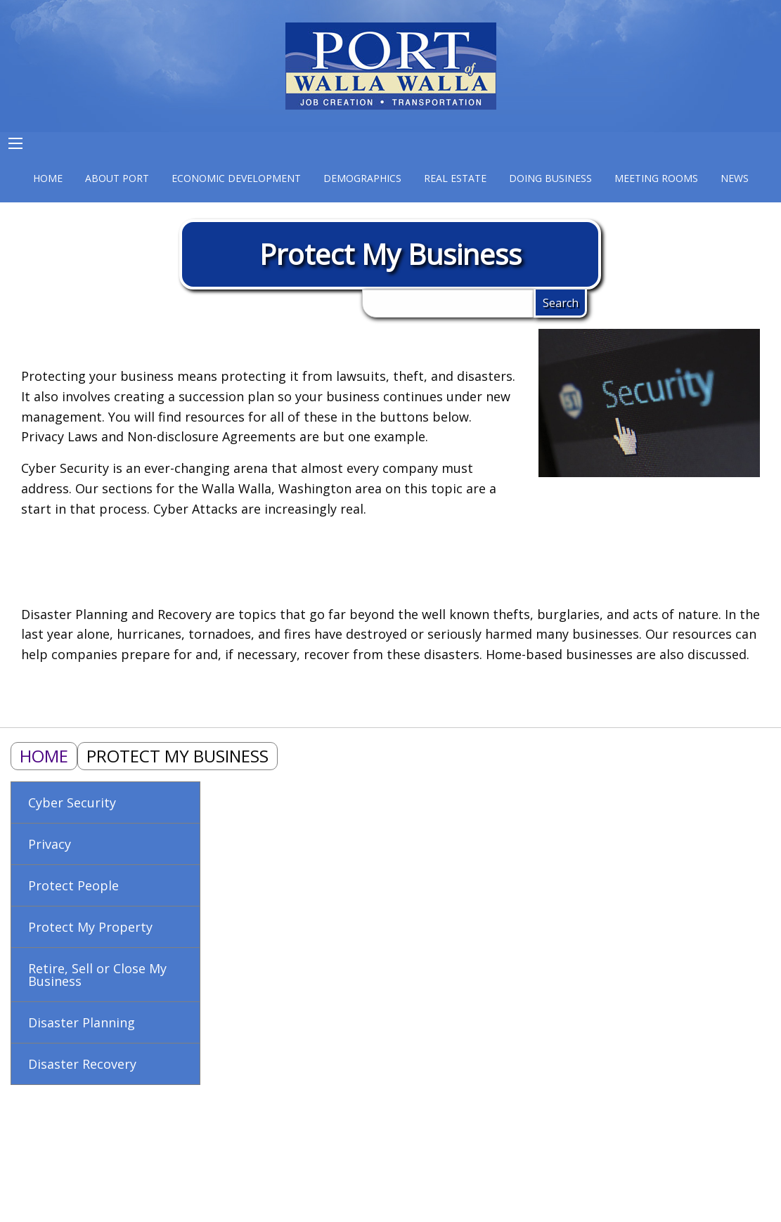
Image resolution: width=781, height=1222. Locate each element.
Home (44, 755)
